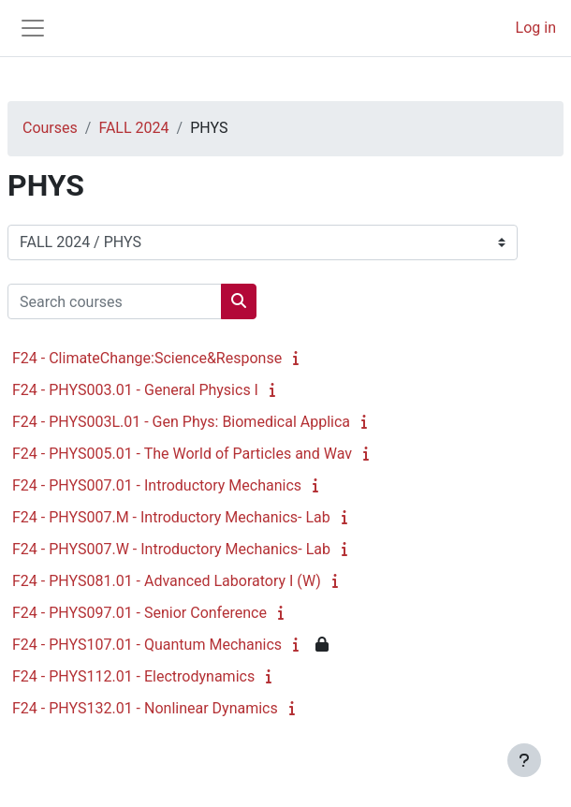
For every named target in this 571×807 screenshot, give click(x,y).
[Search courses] (114, 301)
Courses (50, 128)
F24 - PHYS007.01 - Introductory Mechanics (156, 485)
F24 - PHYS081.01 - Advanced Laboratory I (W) (166, 581)
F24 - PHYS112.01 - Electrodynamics (133, 676)
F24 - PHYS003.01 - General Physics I (135, 390)
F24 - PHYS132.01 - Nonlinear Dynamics (145, 708)
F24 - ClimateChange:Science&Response (147, 358)
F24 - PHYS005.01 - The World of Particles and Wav (182, 453)
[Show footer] (524, 760)
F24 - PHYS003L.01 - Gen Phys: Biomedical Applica (181, 422)
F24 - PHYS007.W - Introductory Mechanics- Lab (171, 549)
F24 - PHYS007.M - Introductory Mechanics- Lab (171, 517)
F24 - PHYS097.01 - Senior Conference (139, 613)
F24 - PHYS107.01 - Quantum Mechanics (147, 644)
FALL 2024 (133, 128)
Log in (536, 28)
